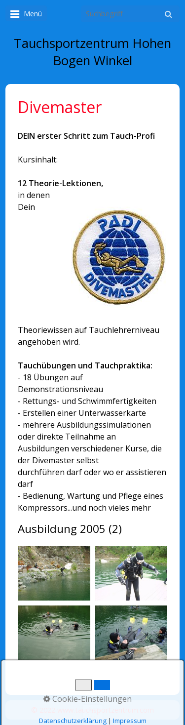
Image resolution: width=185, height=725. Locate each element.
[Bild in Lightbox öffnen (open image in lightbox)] (54, 573)
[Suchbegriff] (130, 13)
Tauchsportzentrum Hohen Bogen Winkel (92, 52)
